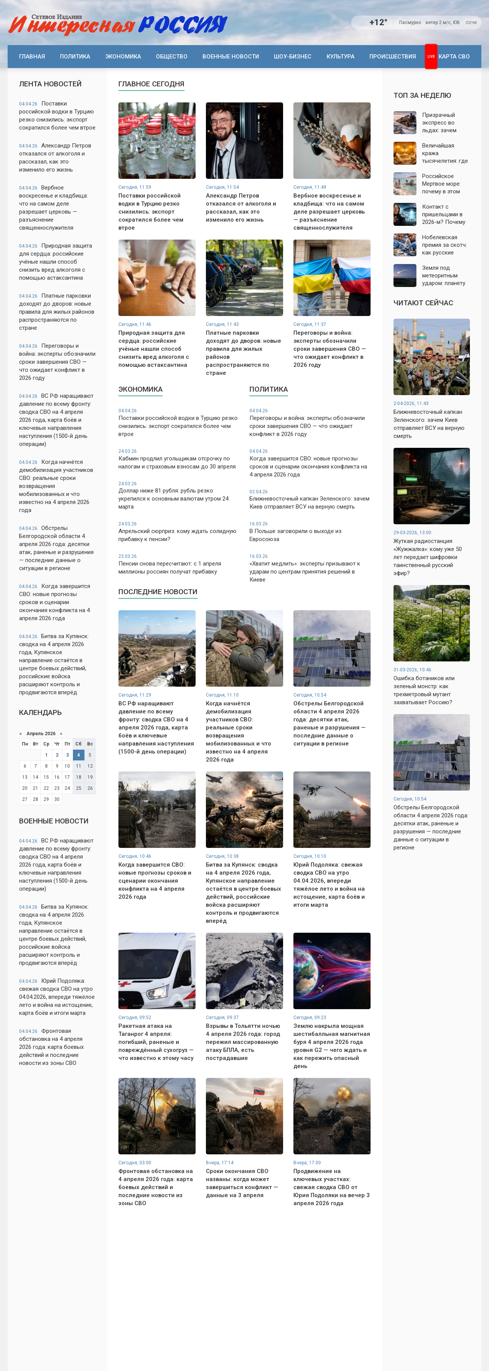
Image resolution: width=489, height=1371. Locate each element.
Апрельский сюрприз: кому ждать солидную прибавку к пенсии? (179, 532)
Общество (172, 56)
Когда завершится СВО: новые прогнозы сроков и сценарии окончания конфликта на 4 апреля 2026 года (54, 602)
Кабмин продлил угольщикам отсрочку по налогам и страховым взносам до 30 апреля (179, 459)
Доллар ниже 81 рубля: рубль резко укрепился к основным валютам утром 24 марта (179, 495)
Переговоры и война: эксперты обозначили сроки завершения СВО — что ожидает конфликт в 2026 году (57, 361)
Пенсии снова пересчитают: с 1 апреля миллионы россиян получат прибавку (179, 564)
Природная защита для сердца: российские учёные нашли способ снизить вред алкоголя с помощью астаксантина (55, 261)
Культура (341, 56)
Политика (75, 56)
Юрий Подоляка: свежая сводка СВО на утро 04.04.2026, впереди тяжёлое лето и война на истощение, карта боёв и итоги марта (57, 996)
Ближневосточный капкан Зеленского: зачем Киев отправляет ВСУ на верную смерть (310, 499)
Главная (32, 56)
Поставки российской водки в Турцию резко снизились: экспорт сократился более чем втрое (57, 115)
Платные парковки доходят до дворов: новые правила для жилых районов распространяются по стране (56, 311)
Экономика (123, 56)
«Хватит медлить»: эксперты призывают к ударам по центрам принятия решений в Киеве (310, 568)
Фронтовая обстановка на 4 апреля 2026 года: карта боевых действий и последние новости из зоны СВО (51, 1046)
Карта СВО (454, 56)
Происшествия (392, 56)
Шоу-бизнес (292, 56)
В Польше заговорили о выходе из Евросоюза (310, 532)
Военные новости (230, 56)
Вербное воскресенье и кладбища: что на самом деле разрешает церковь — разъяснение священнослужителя (53, 207)
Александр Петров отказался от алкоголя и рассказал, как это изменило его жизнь (55, 157)
